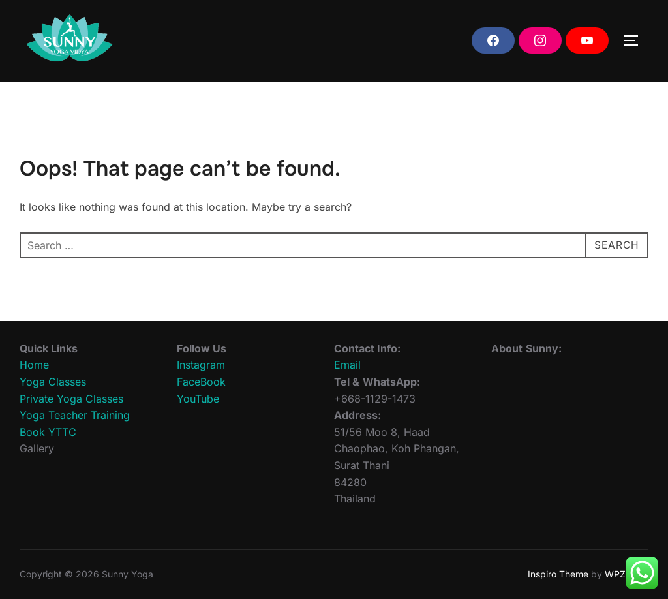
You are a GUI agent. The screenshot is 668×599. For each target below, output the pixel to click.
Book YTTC (48, 431)
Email (347, 364)
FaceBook (201, 381)
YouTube (198, 398)
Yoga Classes (53, 381)
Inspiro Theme (558, 573)
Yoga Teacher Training (75, 415)
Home (34, 364)
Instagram (201, 364)
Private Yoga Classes (71, 398)
